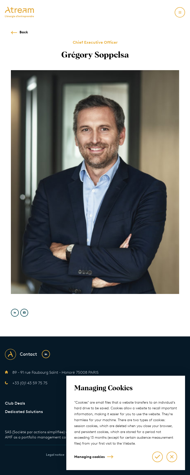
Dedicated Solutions (24, 411)
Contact (28, 354)
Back (24, 32)
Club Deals (15, 403)
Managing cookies (89, 457)
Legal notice (55, 454)
